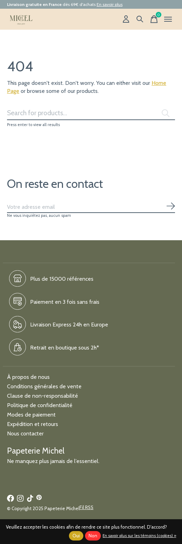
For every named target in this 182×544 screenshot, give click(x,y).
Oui (76, 535)
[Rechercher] (91, 113)
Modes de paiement (31, 414)
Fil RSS (86, 507)
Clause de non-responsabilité (42, 395)
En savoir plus (109, 4)
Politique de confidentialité (39, 405)
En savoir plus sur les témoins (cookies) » (139, 535)
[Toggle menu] (168, 19)
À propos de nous (28, 377)
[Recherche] (140, 19)
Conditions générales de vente (44, 386)
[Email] (91, 207)
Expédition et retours (32, 424)
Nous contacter (25, 433)
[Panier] (154, 19)
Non (93, 535)
